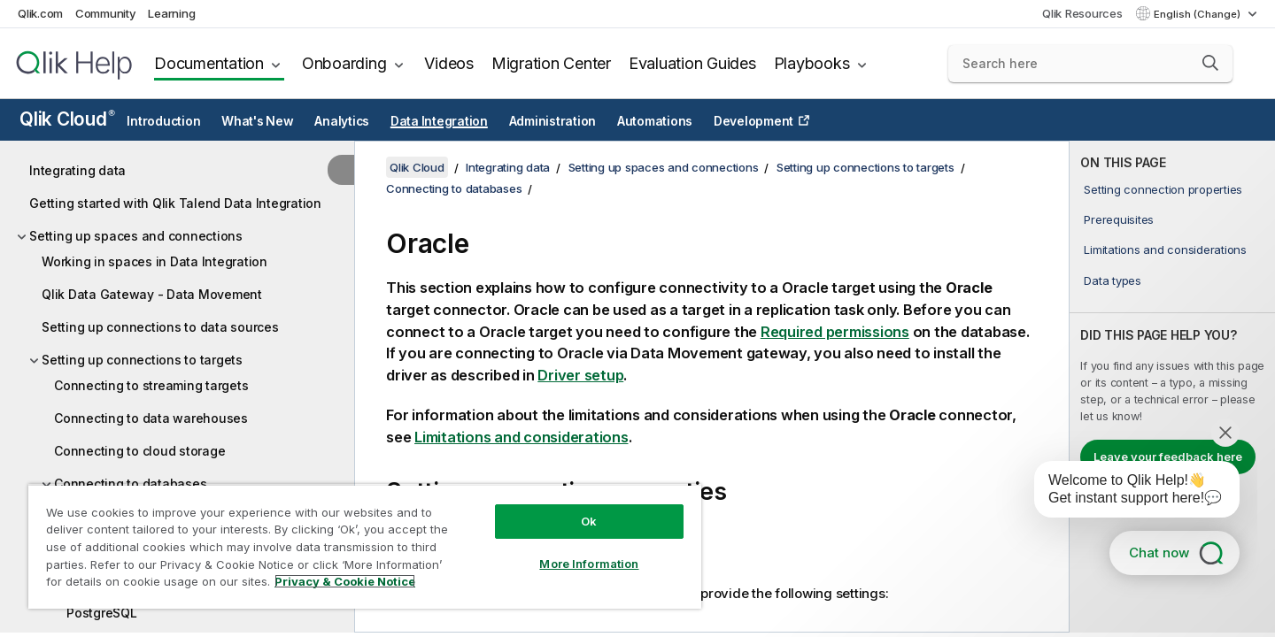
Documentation (209, 63)
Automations (654, 121)
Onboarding (344, 63)
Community (105, 13)
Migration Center (551, 63)
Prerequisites (1119, 219)
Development (753, 121)
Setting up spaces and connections (136, 235)
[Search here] (1090, 63)
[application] (1124, 493)
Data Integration (439, 121)
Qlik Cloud (67, 119)
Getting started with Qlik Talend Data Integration (175, 203)
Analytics (341, 121)
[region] (364, 546)
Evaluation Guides (692, 63)
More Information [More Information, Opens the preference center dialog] (588, 563)
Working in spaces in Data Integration (154, 261)
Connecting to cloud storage (139, 450)
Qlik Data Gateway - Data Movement (152, 294)
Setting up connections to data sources (160, 326)
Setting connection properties (1163, 189)
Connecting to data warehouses (151, 418)
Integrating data (77, 170)
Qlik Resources (1082, 13)
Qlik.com (40, 13)
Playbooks (812, 63)
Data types (1112, 280)
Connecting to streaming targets (151, 385)
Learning (171, 13)
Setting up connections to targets (142, 359)
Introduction (163, 121)
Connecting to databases (454, 188)
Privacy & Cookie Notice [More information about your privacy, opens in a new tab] (344, 581)
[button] (1210, 63)
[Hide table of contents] (341, 170)
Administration (553, 121)
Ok (589, 521)
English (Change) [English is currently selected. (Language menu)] (1198, 14)
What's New (257, 121)
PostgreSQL (101, 612)
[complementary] (1172, 387)
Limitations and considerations (1165, 249)
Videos (449, 63)
